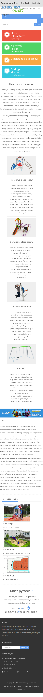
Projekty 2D (9, 575)
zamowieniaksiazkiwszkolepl (21, 611)
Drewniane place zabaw (21, 242)
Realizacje (8, 523)
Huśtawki (21, 368)
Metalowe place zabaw (21, 179)
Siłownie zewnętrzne (21, 306)
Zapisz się (24, 647)
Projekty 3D (9, 549)
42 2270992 (18, 608)
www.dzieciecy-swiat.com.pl (27, 683)
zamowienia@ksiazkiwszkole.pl (19, 672)
